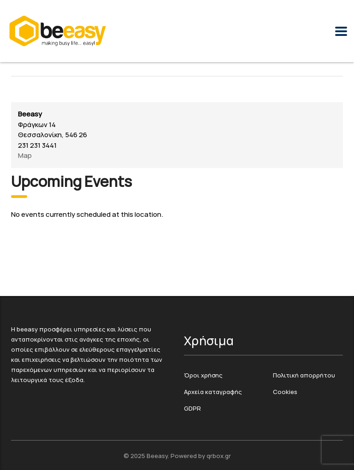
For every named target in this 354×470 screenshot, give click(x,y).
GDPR (192, 408)
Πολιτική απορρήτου (304, 375)
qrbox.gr (218, 456)
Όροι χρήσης (203, 375)
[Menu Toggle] (341, 31)
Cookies (285, 392)
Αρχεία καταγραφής (213, 392)
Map (25, 155)
